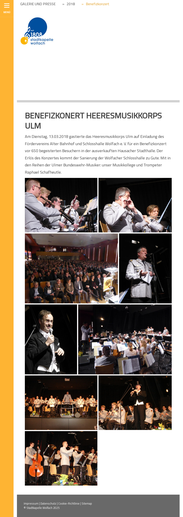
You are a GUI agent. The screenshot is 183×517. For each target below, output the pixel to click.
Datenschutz (48, 503)
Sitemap (87, 503)
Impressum (31, 503)
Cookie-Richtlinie (69, 503)
